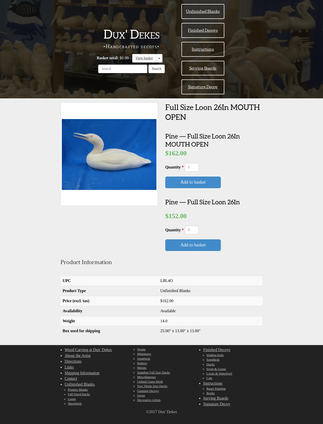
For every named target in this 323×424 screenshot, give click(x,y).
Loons (72, 399)
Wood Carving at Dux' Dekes (88, 350)
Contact (71, 378)
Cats (209, 378)
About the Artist (78, 355)
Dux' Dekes (131, 34)
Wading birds (215, 355)
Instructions (203, 49)
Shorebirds (75, 403)
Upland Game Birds (150, 381)
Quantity (173, 167)
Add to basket (193, 182)
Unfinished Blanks (203, 11)
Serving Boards (203, 68)
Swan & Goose (216, 369)
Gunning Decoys (148, 391)
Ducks (210, 364)
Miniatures (144, 354)
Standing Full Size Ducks (153, 372)
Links (69, 367)
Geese (141, 395)
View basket (144, 58)
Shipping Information (82, 373)
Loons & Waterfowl (219, 373)
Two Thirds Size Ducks (152, 386)
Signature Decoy (203, 86)
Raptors (142, 363)
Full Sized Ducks (79, 394)
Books (210, 393)
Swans (141, 349)
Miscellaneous (146, 377)
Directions (73, 361)
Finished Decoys (203, 30)
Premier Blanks (78, 389)
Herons (141, 368)
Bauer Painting (216, 388)
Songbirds (143, 358)
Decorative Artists (148, 400)
